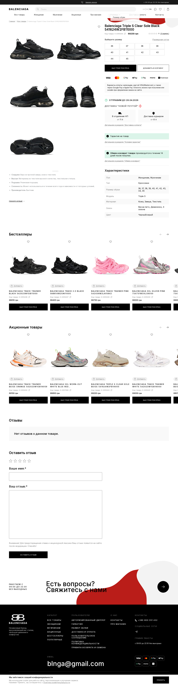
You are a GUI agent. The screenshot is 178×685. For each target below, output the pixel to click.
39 (157, 46)
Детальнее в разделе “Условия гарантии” (123, 142)
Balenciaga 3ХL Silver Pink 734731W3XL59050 (148, 292)
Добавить (18, 286)
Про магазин (95, 15)
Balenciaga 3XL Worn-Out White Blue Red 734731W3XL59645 (66, 385)
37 (127, 46)
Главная (12, 21)
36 (112, 46)
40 (112, 52)
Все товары (19, 15)
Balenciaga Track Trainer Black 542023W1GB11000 (25, 292)
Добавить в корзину (153, 68)
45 (127, 58)
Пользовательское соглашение (83, 637)
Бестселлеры (55, 636)
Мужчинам (57, 15)
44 (112, 58)
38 (142, 46)
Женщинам (39, 15)
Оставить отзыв (28, 555)
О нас (114, 615)
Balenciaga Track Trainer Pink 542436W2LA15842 (110, 292)
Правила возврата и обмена (89, 648)
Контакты (159, 15)
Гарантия (77, 624)
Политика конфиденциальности (85, 643)
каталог (52, 615)
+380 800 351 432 (148, 620)
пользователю (81, 615)
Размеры (114, 15)
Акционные (76, 15)
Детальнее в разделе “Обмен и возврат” (122, 161)
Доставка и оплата (137, 15)
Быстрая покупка (120, 68)
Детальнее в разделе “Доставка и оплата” (123, 125)
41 (127, 52)
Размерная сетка (160, 39)
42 (142, 52)
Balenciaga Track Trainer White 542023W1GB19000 (148, 385)
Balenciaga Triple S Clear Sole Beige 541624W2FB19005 (110, 385)
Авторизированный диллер (88, 620)
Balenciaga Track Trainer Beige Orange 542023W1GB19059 (28, 385)
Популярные (54, 640)
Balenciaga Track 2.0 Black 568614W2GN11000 (67, 292)
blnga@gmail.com (75, 664)
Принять (161, 680)
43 (157, 52)
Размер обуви (80, 628)
